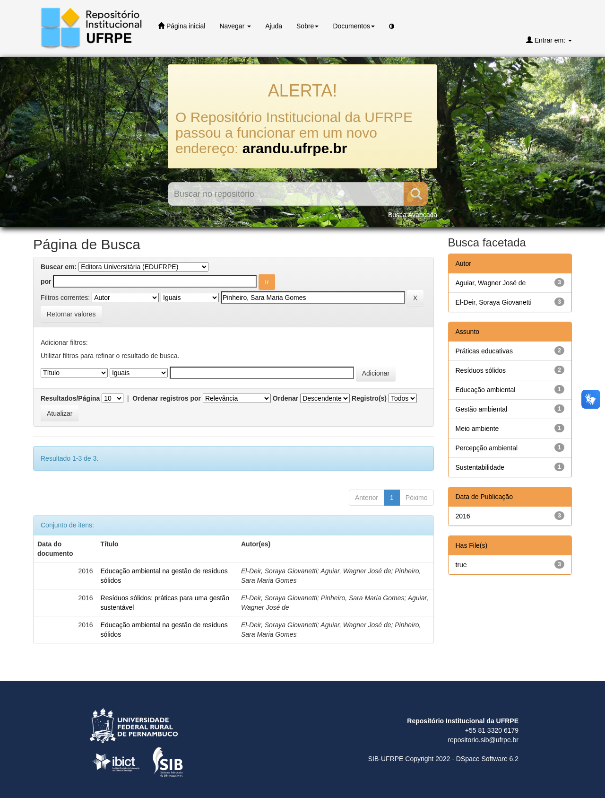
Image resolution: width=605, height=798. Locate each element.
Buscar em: (59, 267)
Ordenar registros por (166, 398)
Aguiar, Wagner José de (491, 283)
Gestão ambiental (482, 409)
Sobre (307, 26)
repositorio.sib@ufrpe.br (483, 740)
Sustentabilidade (480, 467)
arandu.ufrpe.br (294, 148)
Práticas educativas (484, 351)
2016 (463, 516)
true (461, 565)
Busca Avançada (412, 215)
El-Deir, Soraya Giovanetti (494, 302)
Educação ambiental (486, 390)
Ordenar (285, 398)
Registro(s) (369, 398)
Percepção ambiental (487, 448)
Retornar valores (71, 314)
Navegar (235, 26)
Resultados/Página (70, 398)
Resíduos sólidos (481, 370)
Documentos (354, 26)
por (46, 281)
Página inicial (181, 26)
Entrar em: (549, 40)
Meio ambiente (477, 428)
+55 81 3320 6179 (492, 730)
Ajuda (273, 26)
